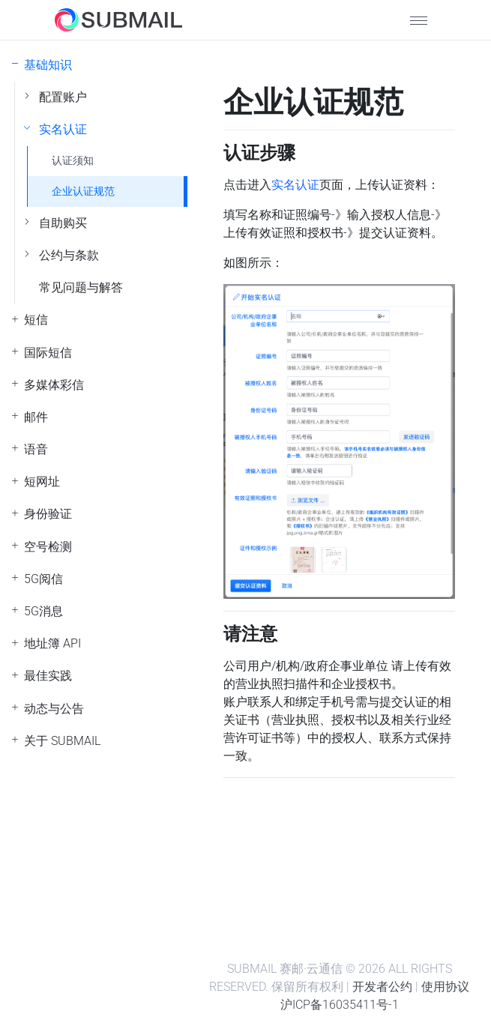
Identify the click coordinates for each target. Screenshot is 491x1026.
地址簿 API (52, 643)
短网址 (42, 481)
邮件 (36, 417)
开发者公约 (382, 987)
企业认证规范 (83, 191)
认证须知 (73, 160)
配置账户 (63, 97)
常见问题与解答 (81, 287)
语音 (36, 449)
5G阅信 (43, 579)
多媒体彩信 (54, 385)
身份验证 (48, 514)
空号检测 (48, 547)
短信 (36, 320)
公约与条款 (69, 255)
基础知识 (48, 65)
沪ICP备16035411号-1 (339, 1005)
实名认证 (63, 129)
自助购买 (63, 223)
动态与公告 (54, 708)
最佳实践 (48, 676)
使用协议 (445, 987)
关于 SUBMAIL (62, 741)
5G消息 (43, 611)
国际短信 (48, 352)
